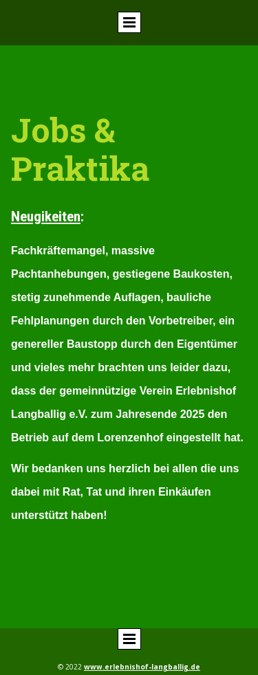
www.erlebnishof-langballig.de (142, 667)
